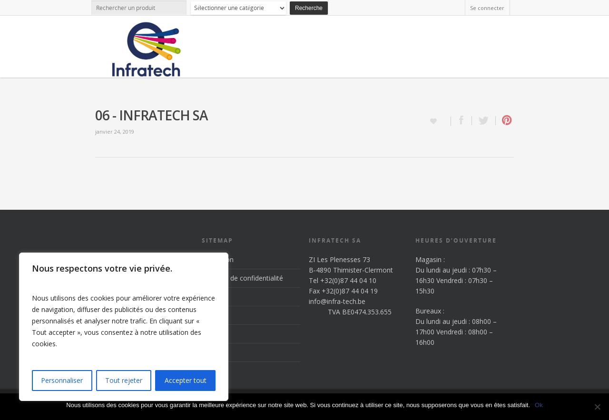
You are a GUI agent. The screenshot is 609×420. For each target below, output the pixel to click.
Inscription (218, 259)
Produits (214, 315)
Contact (214, 352)
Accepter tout (185, 380)
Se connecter (487, 7)
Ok (539, 405)
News (210, 333)
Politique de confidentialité (242, 278)
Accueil (212, 296)
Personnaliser (62, 380)
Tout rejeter (123, 380)
